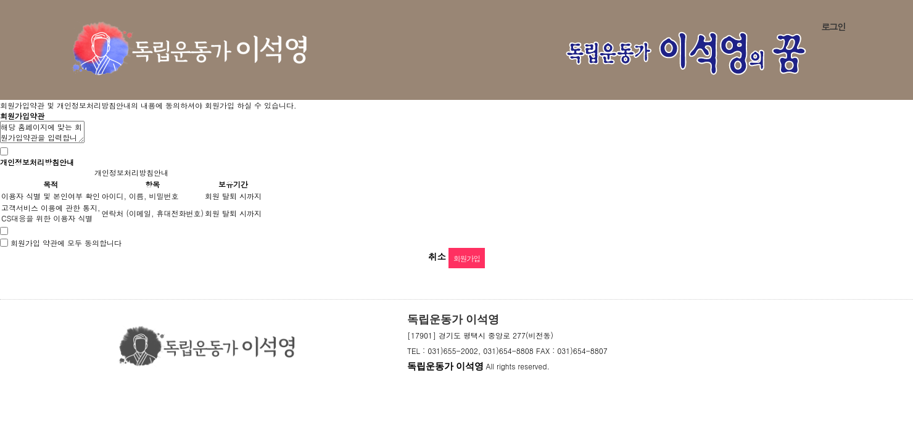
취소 (437, 256)
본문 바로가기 (0, 0)
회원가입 (466, 258)
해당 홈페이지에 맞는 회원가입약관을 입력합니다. (42, 132)
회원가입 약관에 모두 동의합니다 (66, 242)
